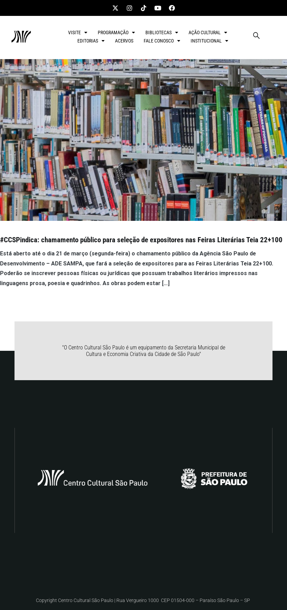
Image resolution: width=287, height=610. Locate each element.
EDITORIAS (91, 41)
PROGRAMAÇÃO (116, 32)
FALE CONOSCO (162, 41)
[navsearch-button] (256, 37)
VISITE (77, 32)
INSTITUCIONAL (209, 41)
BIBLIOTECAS (161, 32)
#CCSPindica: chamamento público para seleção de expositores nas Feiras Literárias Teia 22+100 (141, 240)
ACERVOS (124, 41)
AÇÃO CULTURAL (208, 32)
